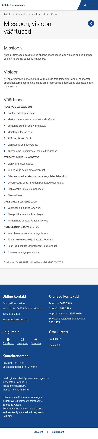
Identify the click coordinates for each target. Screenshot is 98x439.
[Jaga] (91, 23)
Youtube (36, 341)
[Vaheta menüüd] (93, 5)
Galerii (53, 345)
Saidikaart (58, 431)
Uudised (53, 338)
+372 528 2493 (11, 313)
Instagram (22, 341)
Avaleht (7, 14)
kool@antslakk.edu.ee (15, 319)
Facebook (8, 341)
